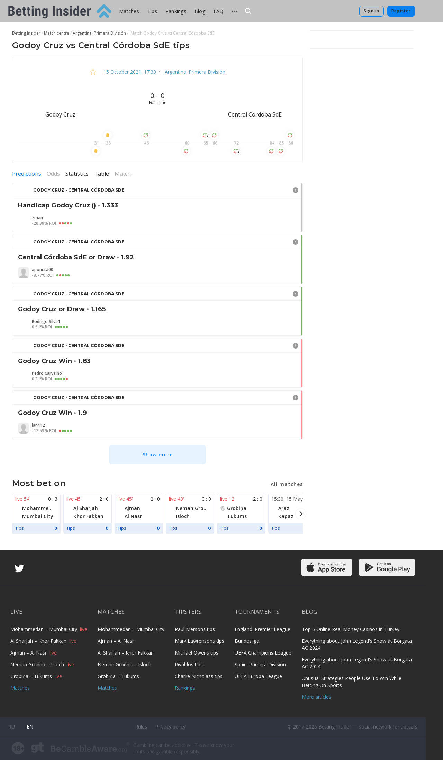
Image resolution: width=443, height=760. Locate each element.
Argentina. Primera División (194, 71)
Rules (141, 726)
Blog (200, 11)
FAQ (219, 11)
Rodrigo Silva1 (46, 321)
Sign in (371, 11)
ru (11, 726)
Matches (129, 11)
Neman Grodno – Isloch (37, 664)
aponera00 (42, 269)
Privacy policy (170, 726)
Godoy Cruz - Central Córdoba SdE (78, 190)
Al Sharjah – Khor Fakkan (39, 641)
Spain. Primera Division (260, 664)
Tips (152, 11)
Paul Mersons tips (195, 629)
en (30, 726)
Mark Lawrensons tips (199, 641)
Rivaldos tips (189, 664)
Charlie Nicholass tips (199, 676)
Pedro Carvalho (47, 373)
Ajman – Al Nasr (29, 652)
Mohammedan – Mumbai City (44, 629)
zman (37, 218)
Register (401, 11)
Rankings (175, 11)
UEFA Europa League (258, 676)
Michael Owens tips (196, 652)
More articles (316, 697)
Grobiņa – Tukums (31, 676)
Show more (158, 454)
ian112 (38, 425)
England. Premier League (262, 629)
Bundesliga (247, 641)
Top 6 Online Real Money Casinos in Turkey (350, 629)
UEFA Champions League (263, 652)
